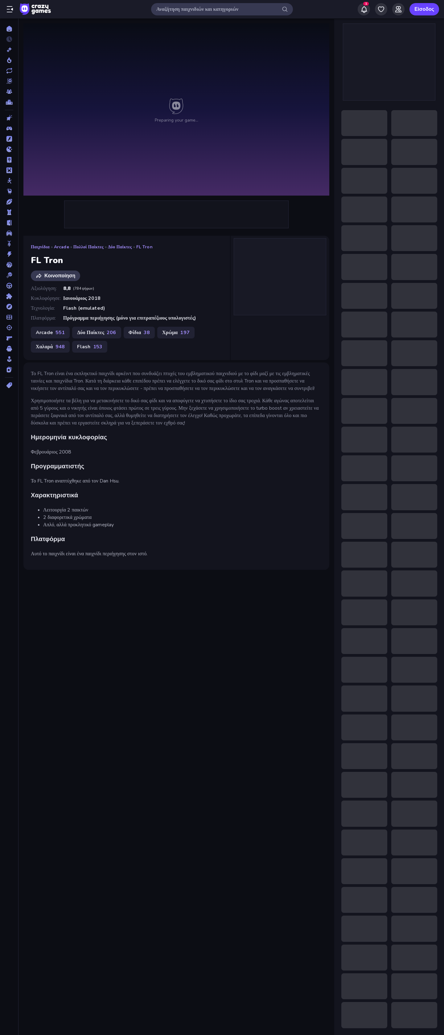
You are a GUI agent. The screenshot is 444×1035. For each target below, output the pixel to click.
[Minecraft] (9, 170)
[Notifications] (364, 9)
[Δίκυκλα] (9, 243)
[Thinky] (9, 191)
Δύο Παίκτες (120, 247)
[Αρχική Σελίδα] (9, 28)
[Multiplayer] (9, 91)
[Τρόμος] (9, 348)
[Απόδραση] (9, 222)
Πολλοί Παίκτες (88, 247)
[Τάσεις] (9, 60)
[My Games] (381, 9)
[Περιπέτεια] (9, 306)
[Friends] (398, 9)
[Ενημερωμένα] (9, 70)
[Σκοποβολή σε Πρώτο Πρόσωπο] (9, 338)
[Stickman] (9, 181)
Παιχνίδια (40, 247)
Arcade (61, 247)
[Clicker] (9, 118)
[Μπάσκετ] (9, 264)
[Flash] (9, 139)
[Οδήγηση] (9, 285)
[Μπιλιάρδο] (9, 275)
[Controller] (9, 128)
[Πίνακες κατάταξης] (9, 102)
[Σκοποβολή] (9, 327)
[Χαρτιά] (9, 369)
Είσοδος (424, 9)
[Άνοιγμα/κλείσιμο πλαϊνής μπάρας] (9, 9)
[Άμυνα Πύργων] (9, 212)
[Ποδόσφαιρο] (9, 317)
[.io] (9, 149)
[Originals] (9, 81)
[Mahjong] (9, 160)
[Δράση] (9, 254)
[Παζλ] (9, 296)
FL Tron (144, 247)
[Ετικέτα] (9, 385)
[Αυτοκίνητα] (9, 233)
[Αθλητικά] (9, 202)
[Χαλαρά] (9, 359)
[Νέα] (9, 49)
